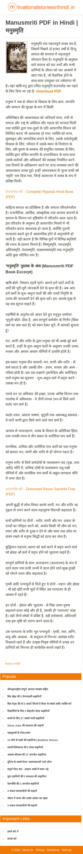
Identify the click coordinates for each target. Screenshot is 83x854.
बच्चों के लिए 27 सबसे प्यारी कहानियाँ (25, 718)
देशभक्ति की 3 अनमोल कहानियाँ (23, 783)
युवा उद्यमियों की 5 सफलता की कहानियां (26, 776)
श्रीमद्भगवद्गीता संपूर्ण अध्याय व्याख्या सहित (27, 689)
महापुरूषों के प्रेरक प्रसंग (18, 732)
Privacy (40, 850)
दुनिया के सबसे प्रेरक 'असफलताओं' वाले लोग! (29, 761)
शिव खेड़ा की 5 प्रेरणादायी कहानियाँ (24, 696)
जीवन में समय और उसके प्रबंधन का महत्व (27, 798)
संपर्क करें (11, 838)
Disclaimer (53, 850)
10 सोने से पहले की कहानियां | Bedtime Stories (32, 740)
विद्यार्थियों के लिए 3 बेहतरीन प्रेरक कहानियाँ (28, 711)
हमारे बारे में (12, 831)
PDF (17, 663)
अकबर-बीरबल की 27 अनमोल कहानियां (26, 754)
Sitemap (66, 850)
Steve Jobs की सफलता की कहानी (25, 725)
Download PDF (48, 91)
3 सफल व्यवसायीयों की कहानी (22, 791)
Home (8, 663)
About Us (27, 850)
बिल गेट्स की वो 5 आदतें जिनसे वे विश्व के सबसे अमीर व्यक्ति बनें (39, 703)
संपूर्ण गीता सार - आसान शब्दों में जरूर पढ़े (27, 769)
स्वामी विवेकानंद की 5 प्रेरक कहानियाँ (25, 747)
